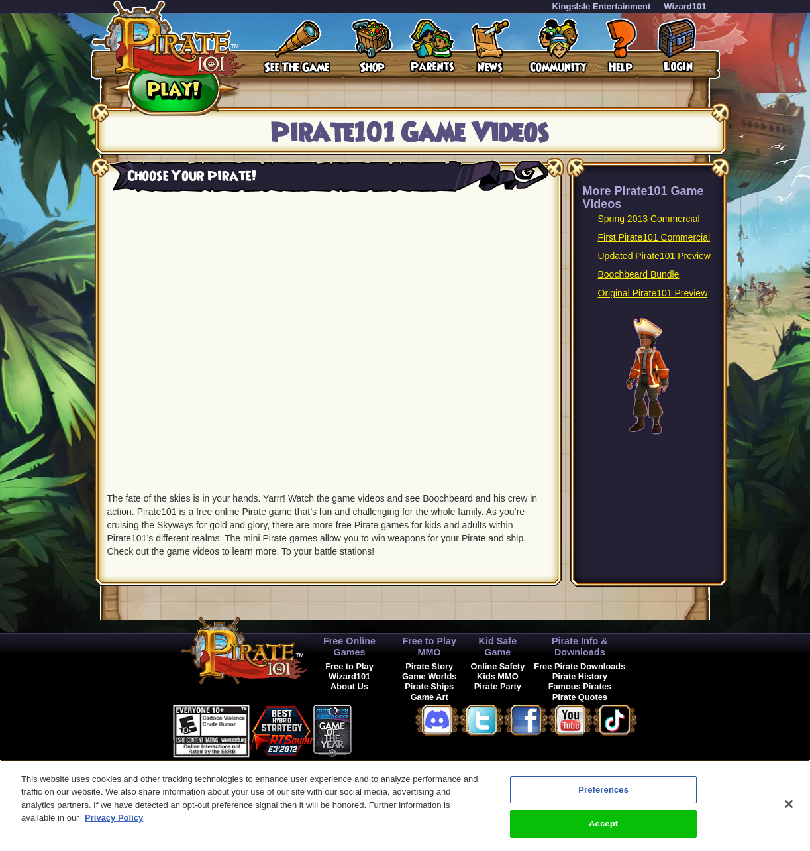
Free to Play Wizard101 (349, 671)
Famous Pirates (579, 686)
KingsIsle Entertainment (601, 6)
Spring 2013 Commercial (649, 218)
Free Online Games (349, 646)
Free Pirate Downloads (579, 666)
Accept (603, 823)
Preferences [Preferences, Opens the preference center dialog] (603, 790)
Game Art (429, 697)
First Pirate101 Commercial (654, 237)
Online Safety (497, 666)
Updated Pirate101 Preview (654, 256)
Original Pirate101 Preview (653, 293)
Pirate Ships (429, 686)
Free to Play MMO (429, 646)
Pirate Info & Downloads (580, 646)
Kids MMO (498, 676)
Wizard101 (685, 6)
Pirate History (579, 676)
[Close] (788, 804)
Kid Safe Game (498, 646)
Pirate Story (429, 666)
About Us (349, 686)
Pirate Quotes (579, 697)
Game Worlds (429, 676)
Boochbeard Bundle (639, 274)
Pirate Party (497, 686)
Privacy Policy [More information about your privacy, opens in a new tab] (114, 818)
